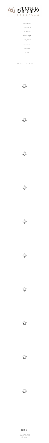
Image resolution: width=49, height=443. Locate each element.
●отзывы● (27, 31)
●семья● (27, 48)
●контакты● (27, 23)
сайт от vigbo (24, 437)
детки (27, 52)
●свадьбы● (27, 40)
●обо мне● (27, 27)
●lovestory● (27, 36)
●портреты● (27, 44)
